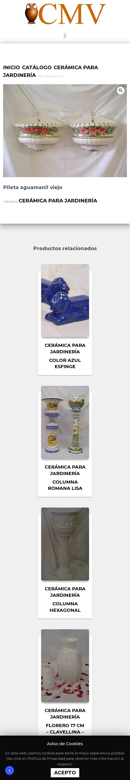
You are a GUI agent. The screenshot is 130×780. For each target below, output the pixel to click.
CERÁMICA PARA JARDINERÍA (58, 201)
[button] (65, 35)
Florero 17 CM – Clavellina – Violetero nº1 (65, 732)
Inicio (11, 67)
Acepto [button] (65, 773)
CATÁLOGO (37, 67)
